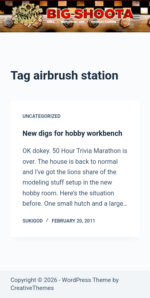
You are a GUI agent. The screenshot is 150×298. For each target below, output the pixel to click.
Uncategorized (41, 116)
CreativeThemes (32, 288)
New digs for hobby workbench (72, 133)
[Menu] (136, 16)
